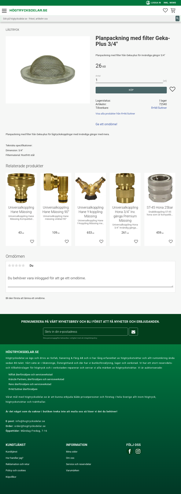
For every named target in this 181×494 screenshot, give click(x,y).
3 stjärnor (16, 265)
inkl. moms (169, 3)
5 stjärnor (23, 265)
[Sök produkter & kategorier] (88, 18)
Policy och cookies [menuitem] (16, 470)
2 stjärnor (13, 265)
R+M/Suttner (159, 108)
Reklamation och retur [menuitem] (17, 464)
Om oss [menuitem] (70, 457)
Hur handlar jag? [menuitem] (14, 457)
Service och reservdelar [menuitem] (78, 464)
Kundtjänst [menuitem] (11, 451)
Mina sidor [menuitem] (71, 451)
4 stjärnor (19, 265)
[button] (5, 11)
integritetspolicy (90, 338)
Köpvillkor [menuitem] (11, 476)
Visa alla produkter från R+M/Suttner (115, 113)
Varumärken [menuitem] (72, 470)
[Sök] (177, 18)
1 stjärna (9, 265)
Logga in (153, 2)
